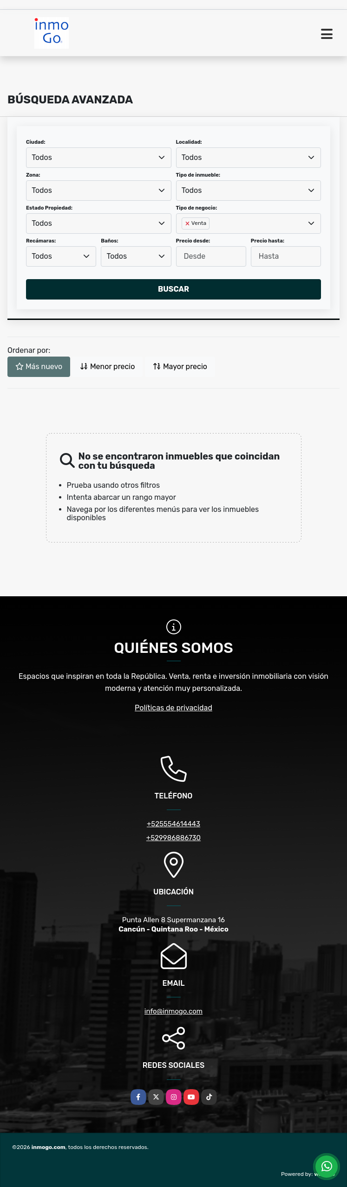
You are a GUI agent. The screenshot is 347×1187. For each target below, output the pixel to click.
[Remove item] (188, 223)
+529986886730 (173, 838)
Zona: (33, 175)
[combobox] (98, 157)
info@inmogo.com (173, 1011)
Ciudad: (36, 142)
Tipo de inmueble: (198, 175)
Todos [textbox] (42, 157)
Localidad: (189, 142)
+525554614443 (173, 824)
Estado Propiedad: (49, 208)
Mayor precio (180, 366)
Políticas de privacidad (173, 707)
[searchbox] (184, 238)
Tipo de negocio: (196, 208)
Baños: (109, 241)
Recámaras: (41, 241)
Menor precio (107, 366)
